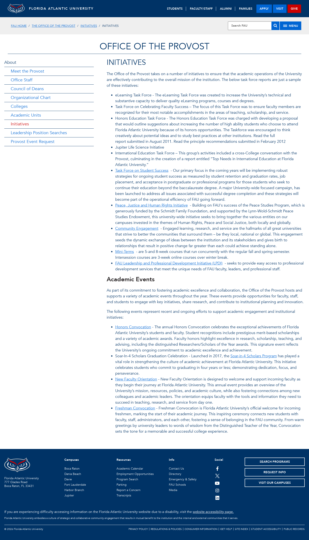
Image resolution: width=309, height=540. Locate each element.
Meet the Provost (27, 71)
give (294, 9)
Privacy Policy (138, 529)
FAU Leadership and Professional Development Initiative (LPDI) (169, 263)
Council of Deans (27, 89)
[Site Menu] (290, 25)
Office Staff (21, 80)
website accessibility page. (213, 512)
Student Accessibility (266, 529)
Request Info (275, 472)
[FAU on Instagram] (217, 490)
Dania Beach (72, 474)
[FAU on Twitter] (217, 476)
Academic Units (26, 115)
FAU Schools (177, 485)
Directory (175, 474)
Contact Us (176, 469)
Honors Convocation (133, 327)
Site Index (241, 529)
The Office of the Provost (53, 26)
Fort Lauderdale (75, 485)
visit (279, 9)
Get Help (226, 529)
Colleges (19, 106)
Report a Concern (129, 490)
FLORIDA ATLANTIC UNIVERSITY (61, 8)
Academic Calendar (130, 469)
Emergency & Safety (183, 479)
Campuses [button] (71, 460)
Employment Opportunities (135, 474)
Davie (68, 479)
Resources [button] (124, 460)
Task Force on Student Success (141, 170)
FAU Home (19, 26)
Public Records (294, 529)
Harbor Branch (74, 490)
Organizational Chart (31, 97)
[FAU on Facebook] (217, 468)
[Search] (275, 25)
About (10, 62)
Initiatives (88, 26)
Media (173, 490)
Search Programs (275, 462)
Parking (122, 485)
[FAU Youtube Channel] (217, 483)
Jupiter (69, 495)
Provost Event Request (33, 142)
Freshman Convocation (135, 408)
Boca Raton (72, 469)
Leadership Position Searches (39, 133)
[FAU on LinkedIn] (217, 498)
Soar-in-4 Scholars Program (253, 356)
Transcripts (124, 495)
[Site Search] (253, 25)
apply (264, 9)
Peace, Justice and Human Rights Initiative (151, 205)
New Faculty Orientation (136, 379)
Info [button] (171, 460)
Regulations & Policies (166, 529)
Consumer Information (201, 529)
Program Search (127, 479)
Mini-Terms (124, 251)
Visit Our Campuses (275, 483)
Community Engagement (136, 228)
